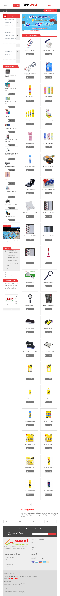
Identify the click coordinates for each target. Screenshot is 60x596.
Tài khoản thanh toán (9, 566)
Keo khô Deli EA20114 (48, 444)
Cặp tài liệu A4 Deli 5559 (11, 128)
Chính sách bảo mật (9, 564)
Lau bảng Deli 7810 (30, 328)
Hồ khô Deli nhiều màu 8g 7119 (48, 120)
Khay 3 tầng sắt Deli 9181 (11, 204)
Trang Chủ (34, 542)
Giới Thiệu (34, 545)
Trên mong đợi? (10, 275)
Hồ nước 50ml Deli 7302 (30, 166)
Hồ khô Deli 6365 (48, 96)
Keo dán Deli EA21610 (48, 375)
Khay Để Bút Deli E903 (10, 216)
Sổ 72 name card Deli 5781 (30, 259)
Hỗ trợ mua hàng (9, 559)
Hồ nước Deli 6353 (30, 143)
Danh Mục (34, 547)
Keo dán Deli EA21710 (30, 375)
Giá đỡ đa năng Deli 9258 (48, 73)
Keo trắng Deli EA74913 (30, 398)
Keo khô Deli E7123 (48, 490)
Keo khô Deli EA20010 (48, 467)
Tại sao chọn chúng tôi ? (11, 250)
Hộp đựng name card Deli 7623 (30, 212)
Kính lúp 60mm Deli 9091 (30, 305)
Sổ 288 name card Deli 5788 (49, 235)
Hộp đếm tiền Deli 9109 (48, 166)
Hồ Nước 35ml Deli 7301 (48, 143)
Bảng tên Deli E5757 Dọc (48, 50)
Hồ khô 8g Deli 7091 (30, 120)
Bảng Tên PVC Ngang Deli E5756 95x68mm (30, 74)
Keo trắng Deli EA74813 (48, 398)
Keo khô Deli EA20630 (30, 421)
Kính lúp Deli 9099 (30, 282)
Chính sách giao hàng (9, 562)
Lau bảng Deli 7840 (48, 328)
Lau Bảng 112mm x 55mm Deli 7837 (30, 352)
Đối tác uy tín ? (10, 273)
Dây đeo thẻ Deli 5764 (30, 50)
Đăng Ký (52, 533)
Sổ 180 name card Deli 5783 (30, 235)
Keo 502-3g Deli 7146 (48, 259)
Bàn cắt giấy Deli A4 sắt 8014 (48, 351)
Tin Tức (33, 549)
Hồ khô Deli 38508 (30, 96)
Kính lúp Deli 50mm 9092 (48, 282)
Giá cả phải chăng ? (11, 271)
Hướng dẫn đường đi (10, 557)
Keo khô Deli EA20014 (30, 467)
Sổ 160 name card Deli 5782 (49, 212)
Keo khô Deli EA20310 (30, 490)
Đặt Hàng (12, 80)
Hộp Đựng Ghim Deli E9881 (48, 189)
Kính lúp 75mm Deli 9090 (48, 305)
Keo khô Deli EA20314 (30, 444)
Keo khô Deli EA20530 (48, 421)
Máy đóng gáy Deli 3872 (10, 166)
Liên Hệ (33, 552)
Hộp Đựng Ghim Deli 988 (30, 189)
